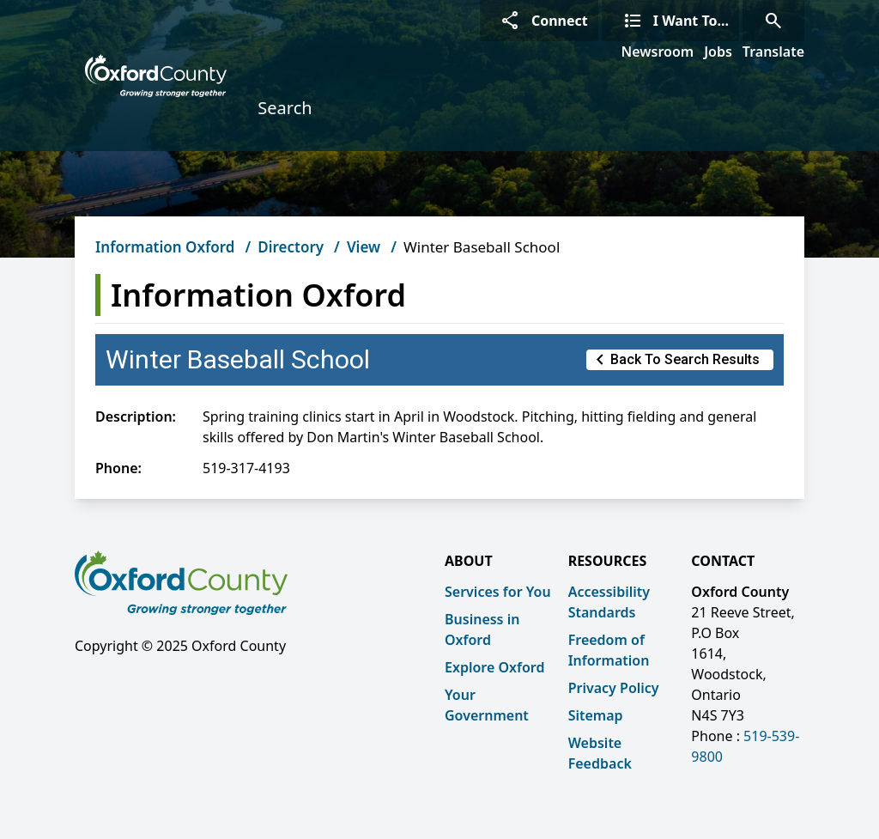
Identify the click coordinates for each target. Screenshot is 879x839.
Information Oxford (164, 247)
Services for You (498, 591)
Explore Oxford (494, 667)
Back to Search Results (675, 360)
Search (285, 107)
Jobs (718, 51)
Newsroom (657, 51)
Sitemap (595, 715)
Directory (291, 247)
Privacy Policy (613, 687)
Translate (773, 51)
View (363, 247)
